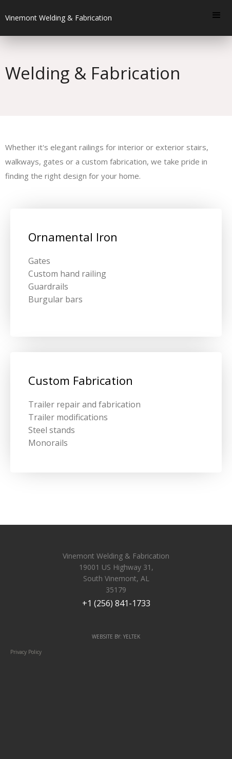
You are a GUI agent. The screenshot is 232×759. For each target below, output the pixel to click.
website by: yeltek (116, 636)
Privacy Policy (26, 651)
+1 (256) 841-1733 (116, 603)
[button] (216, 15)
